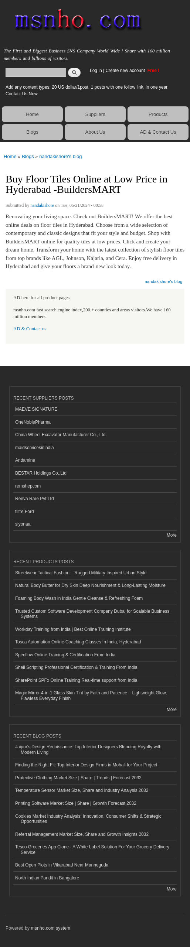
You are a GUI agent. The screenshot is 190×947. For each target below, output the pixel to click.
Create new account (125, 70)
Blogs (32, 132)
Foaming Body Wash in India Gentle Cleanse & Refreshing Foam (79, 598)
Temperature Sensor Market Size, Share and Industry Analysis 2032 (81, 790)
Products (158, 114)
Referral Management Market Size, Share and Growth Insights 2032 (82, 834)
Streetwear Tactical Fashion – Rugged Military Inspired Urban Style (80, 572)
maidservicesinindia (34, 447)
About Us (95, 132)
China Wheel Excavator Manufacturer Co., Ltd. (61, 434)
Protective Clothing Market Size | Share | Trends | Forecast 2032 (78, 777)
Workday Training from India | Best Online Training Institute (73, 629)
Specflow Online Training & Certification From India (65, 654)
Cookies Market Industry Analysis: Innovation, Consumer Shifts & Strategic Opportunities (88, 819)
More (172, 535)
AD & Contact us (29, 328)
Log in (96, 70)
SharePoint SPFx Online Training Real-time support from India (76, 680)
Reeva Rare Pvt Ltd (34, 498)
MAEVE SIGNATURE (36, 409)
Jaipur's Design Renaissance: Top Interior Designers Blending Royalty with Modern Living (88, 749)
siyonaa (22, 524)
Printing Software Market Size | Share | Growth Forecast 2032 (75, 803)
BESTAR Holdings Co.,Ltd (41, 473)
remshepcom (28, 486)
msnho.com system (50, 928)
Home (32, 114)
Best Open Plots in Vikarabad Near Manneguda (61, 865)
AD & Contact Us (158, 132)
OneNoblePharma (33, 422)
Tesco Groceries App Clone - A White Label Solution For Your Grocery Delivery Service (92, 849)
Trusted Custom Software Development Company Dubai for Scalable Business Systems (92, 614)
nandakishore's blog (60, 156)
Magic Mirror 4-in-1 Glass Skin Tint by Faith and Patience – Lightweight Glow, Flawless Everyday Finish (91, 695)
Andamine (25, 460)
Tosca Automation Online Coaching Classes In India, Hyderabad (78, 642)
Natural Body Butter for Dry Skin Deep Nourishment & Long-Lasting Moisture (90, 585)
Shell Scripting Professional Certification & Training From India (76, 667)
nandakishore (42, 205)
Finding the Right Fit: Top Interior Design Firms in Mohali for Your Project (86, 764)
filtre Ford (24, 511)
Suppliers (95, 114)
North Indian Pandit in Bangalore (47, 878)
